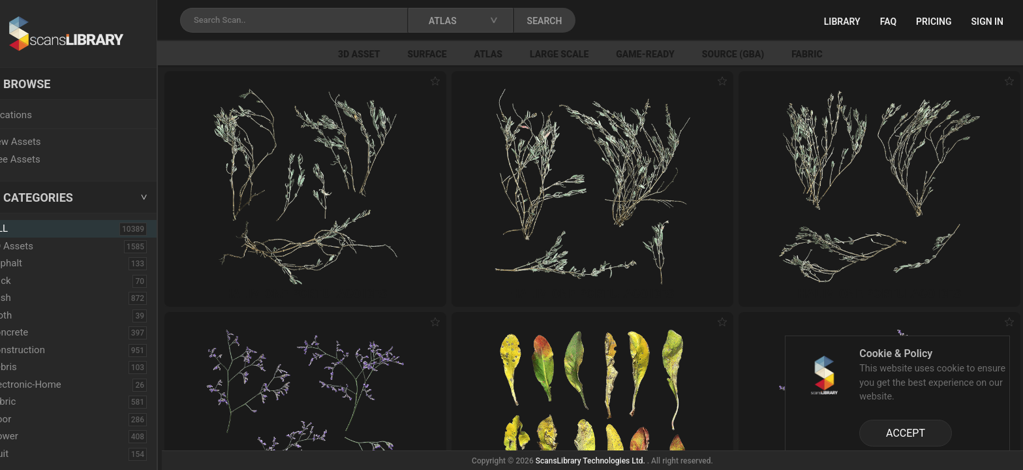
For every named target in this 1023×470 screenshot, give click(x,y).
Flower (31, 436)
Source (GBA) (757, 54)
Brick (28, 281)
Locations (38, 115)
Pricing (934, 21)
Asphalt (33, 263)
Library (842, 21)
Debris (31, 367)
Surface (451, 54)
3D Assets (39, 246)
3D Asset (383, 54)
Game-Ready (669, 54)
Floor (28, 419)
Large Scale (583, 54)
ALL (27, 228)
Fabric (831, 54)
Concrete (36, 332)
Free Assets (43, 159)
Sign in (987, 21)
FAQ (888, 21)
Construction (45, 350)
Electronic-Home (53, 384)
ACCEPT (905, 433)
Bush (28, 298)
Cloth (28, 315)
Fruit (27, 454)
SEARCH (573, 21)
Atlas (512, 54)
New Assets (43, 142)
